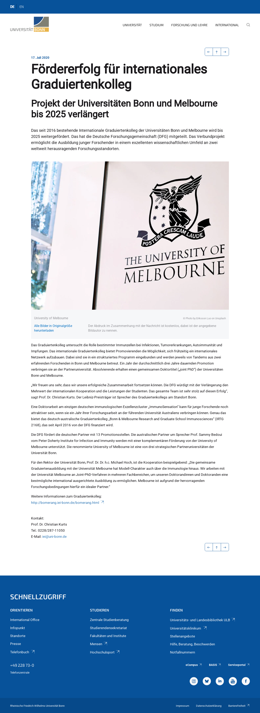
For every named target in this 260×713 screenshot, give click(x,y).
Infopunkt (17, 628)
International (227, 25)
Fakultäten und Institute (108, 636)
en (22, 6)
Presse (15, 644)
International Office (24, 620)
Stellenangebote (182, 636)
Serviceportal (239, 664)
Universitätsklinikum (188, 628)
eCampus (194, 664)
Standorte (17, 636)
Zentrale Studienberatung (109, 620)
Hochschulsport (105, 652)
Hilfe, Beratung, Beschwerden (192, 644)
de (12, 6)
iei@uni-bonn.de (54, 536)
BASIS (215, 664)
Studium (157, 25)
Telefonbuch (22, 652)
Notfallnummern (182, 652)
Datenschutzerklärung (208, 705)
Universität (132, 25)
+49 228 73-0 (22, 665)
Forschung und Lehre (189, 25)
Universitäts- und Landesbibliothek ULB (203, 620)
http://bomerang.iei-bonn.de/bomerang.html (68, 503)
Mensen (99, 644)
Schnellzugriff (38, 596)
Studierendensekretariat (108, 628)
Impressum (182, 705)
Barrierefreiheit (239, 705)
